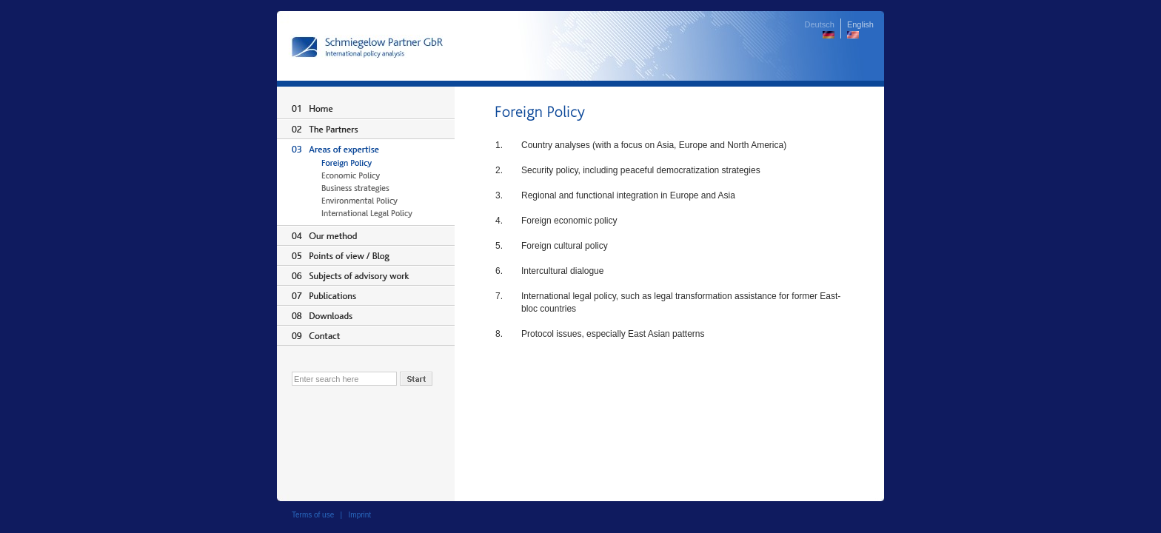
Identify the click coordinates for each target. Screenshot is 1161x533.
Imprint (360, 515)
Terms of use (313, 515)
